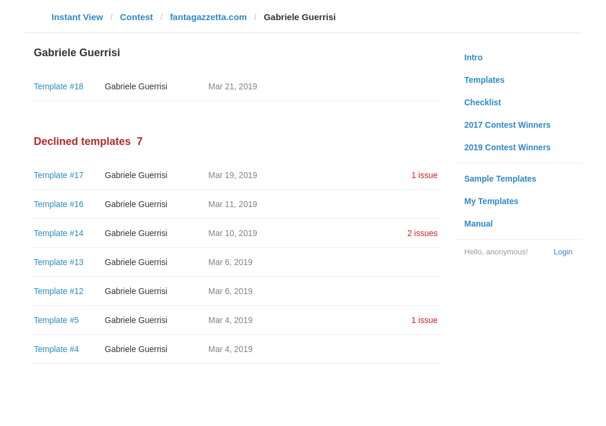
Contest (136, 17)
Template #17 (58, 175)
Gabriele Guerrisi (136, 86)
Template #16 (58, 204)
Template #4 (56, 349)
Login (563, 251)
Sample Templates (501, 178)
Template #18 (58, 86)
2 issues (422, 233)
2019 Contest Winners (508, 147)
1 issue (424, 175)
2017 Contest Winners (508, 125)
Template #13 (58, 262)
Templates (485, 80)
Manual (479, 223)
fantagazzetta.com (208, 17)
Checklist (483, 102)
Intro (474, 57)
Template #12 (58, 291)
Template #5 (56, 320)
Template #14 (58, 233)
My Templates (492, 201)
